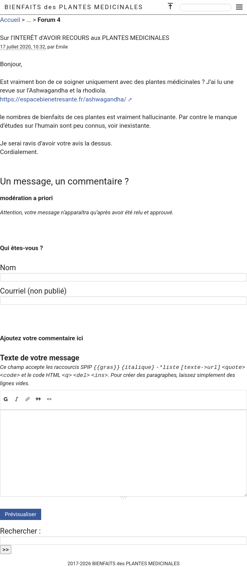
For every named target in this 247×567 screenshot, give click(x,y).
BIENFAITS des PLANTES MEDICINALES (73, 7)
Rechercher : (20, 531)
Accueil (10, 19)
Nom (8, 267)
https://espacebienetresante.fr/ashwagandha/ (63, 99)
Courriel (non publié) (33, 291)
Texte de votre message (39, 358)
